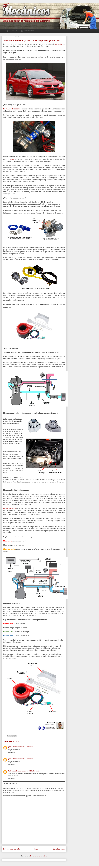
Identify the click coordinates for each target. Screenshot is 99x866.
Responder (11, 752)
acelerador (58, 44)
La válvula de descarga (12, 109)
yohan (10, 747)
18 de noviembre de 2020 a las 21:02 (27, 771)
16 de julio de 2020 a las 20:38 (23, 747)
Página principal (11, 31)
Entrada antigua (59, 849)
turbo (12, 159)
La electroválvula (9, 508)
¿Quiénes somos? (27, 31)
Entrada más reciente (11, 849)
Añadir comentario (10, 783)
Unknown (11, 771)
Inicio (36, 849)
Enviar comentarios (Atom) (38, 856)
